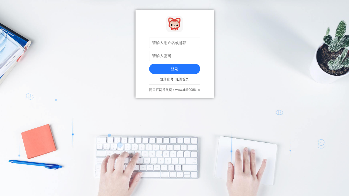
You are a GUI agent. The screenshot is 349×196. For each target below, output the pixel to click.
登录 (174, 69)
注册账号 (166, 79)
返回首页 (182, 79)
